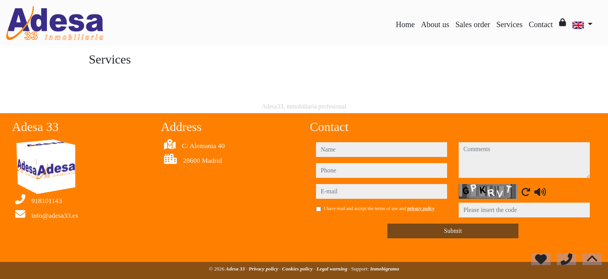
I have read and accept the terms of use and (379, 208)
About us (435, 24)
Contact (541, 24)
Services (509, 24)
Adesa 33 (236, 269)
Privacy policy (264, 269)
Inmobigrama (384, 269)
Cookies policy (298, 269)
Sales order (473, 24)
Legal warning (332, 269)
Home (405, 24)
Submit (453, 230)
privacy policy (420, 208)
